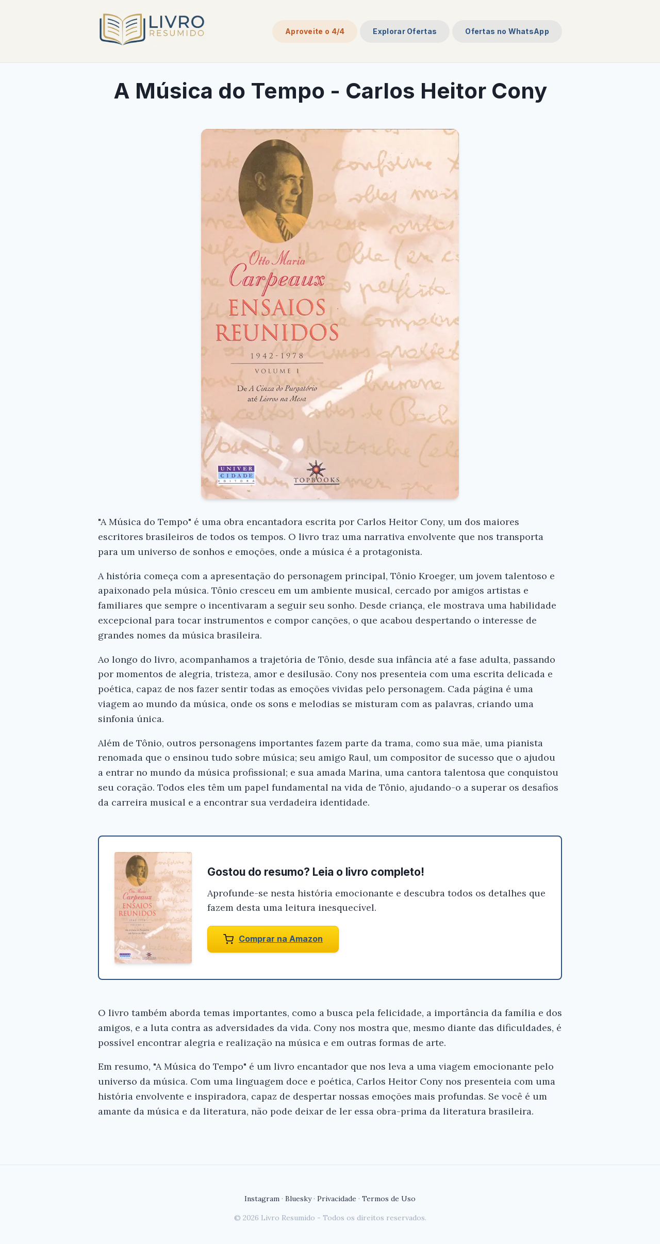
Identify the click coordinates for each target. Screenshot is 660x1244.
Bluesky (298, 1198)
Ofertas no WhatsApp (507, 31)
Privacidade (336, 1198)
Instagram (261, 1198)
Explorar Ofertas (405, 31)
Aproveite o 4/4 (315, 31)
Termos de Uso (389, 1198)
